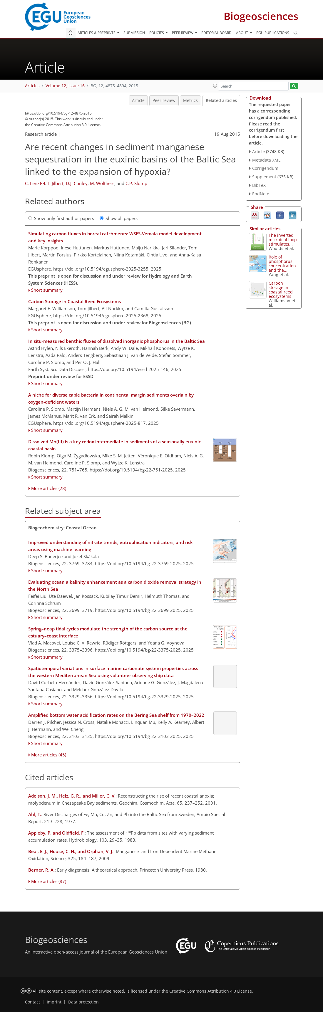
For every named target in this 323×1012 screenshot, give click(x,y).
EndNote (260, 194)
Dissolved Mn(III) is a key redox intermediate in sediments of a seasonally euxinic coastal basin (114, 445)
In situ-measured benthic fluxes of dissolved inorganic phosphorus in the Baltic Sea (116, 341)
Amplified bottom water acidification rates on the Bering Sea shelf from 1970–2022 (116, 715)
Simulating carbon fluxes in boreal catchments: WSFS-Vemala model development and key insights (115, 237)
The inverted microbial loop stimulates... (283, 239)
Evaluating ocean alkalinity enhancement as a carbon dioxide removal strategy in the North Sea (114, 585)
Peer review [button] (183, 32)
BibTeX (259, 185)
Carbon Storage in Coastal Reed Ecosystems (74, 301)
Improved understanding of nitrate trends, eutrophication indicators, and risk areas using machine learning (110, 545)
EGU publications (272, 32)
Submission (134, 32)
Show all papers (119, 218)
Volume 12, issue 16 (65, 85)
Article (138, 100)
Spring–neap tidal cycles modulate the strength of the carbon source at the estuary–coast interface (108, 632)
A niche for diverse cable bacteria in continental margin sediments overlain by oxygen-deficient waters (111, 398)
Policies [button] (157, 32)
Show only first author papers (61, 218)
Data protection (83, 1002)
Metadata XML (266, 160)
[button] (215, 85)
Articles (32, 85)
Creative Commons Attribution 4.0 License (210, 991)
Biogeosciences (261, 16)
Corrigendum (265, 168)
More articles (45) (48, 755)
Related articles (221, 100)
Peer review (164, 100)
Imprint (54, 1002)
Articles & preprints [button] (97, 32)
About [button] (242, 32)
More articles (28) (48, 488)
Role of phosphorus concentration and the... (282, 263)
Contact (32, 1002)
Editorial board (216, 32)
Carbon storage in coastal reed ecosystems (281, 289)
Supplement (264, 176)
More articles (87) (48, 881)
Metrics (190, 100)
